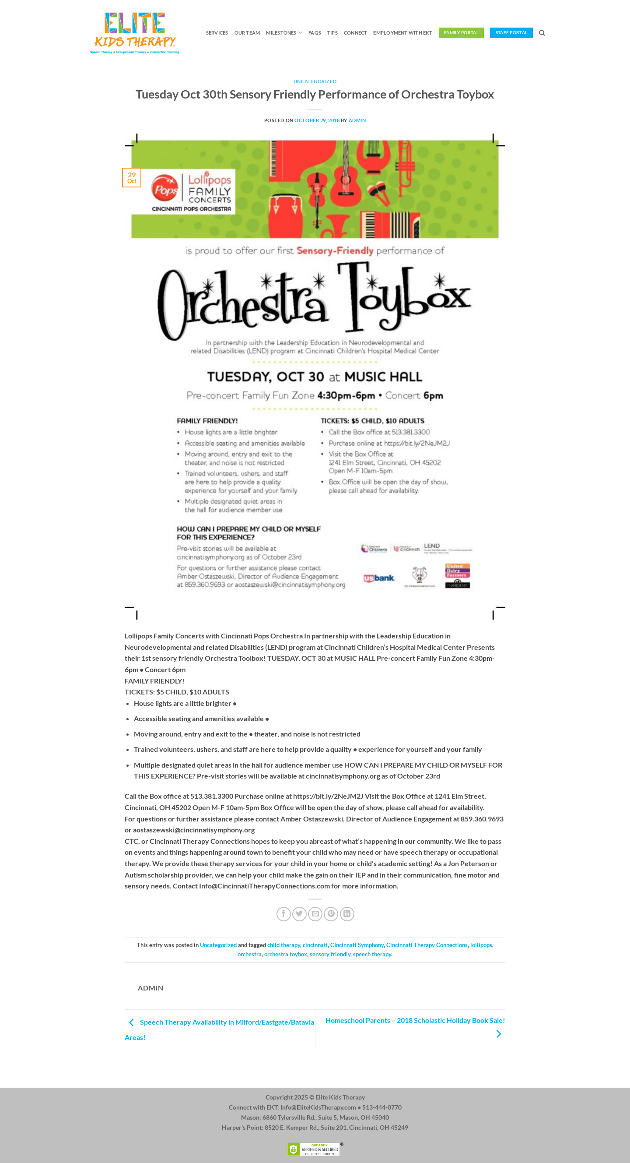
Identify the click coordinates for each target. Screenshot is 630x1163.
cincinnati (315, 944)
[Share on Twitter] (299, 914)
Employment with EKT (402, 32)
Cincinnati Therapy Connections (427, 944)
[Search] (542, 33)
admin (357, 120)
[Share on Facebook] (283, 914)
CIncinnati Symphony (357, 944)
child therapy (283, 944)
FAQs (314, 32)
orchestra (250, 954)
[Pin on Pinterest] (331, 914)
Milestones (284, 32)
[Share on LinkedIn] (347, 914)
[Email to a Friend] (315, 914)
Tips (332, 32)
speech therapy (372, 954)
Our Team (247, 32)
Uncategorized (315, 81)
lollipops (481, 944)
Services (217, 32)
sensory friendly (330, 954)
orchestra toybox (285, 954)
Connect (356, 32)
